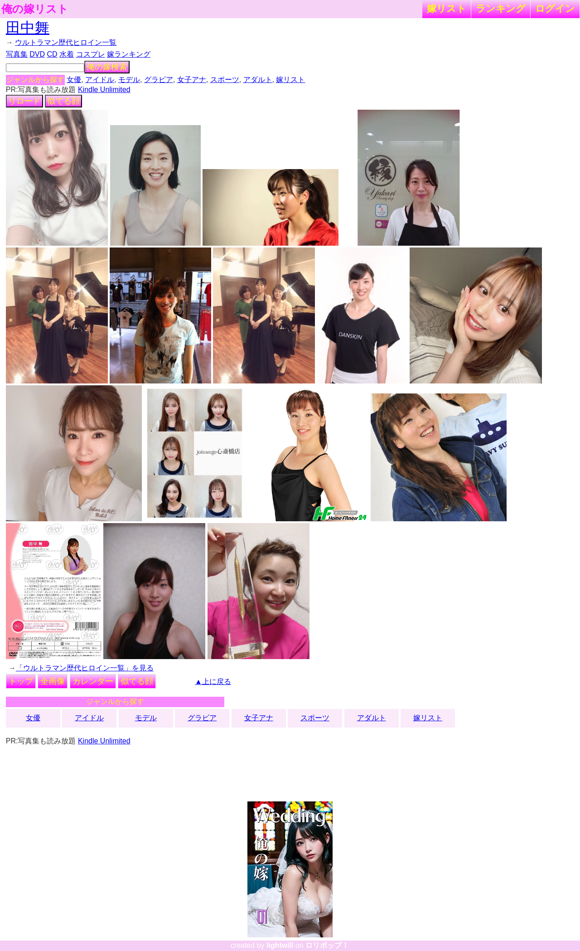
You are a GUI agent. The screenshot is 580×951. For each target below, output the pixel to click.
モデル (129, 79)
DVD (37, 54)
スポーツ (224, 79)
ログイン (555, 8)
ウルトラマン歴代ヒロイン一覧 (65, 42)
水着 (66, 54)
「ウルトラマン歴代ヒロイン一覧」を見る (85, 668)
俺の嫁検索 (107, 67)
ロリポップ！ (327, 945)
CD (52, 54)
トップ (21, 681)
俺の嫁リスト (34, 9)
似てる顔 (63, 101)
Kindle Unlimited (104, 89)
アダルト (257, 79)
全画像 (52, 681)
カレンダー (92, 681)
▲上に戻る (213, 681)
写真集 (17, 54)
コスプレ (90, 54)
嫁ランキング (128, 54)
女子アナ (191, 79)
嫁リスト (446, 8)
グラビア (158, 79)
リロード (24, 101)
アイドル (99, 79)
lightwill (280, 945)
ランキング (501, 8)
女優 (74, 79)
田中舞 (27, 27)
